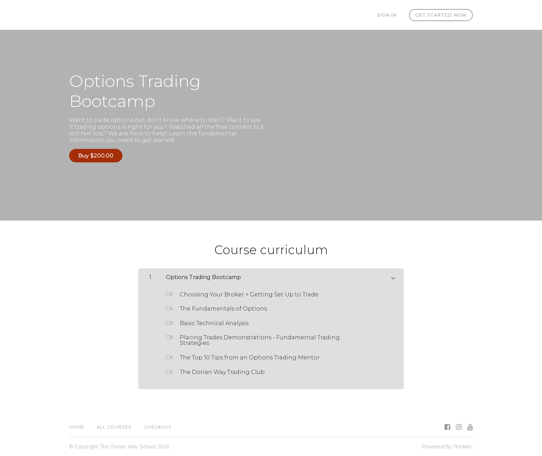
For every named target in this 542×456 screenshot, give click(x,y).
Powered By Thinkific (447, 447)
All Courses (114, 427)
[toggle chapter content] (393, 276)
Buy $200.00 (95, 155)
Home (76, 427)
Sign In (386, 15)
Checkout (157, 427)
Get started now (441, 15)
